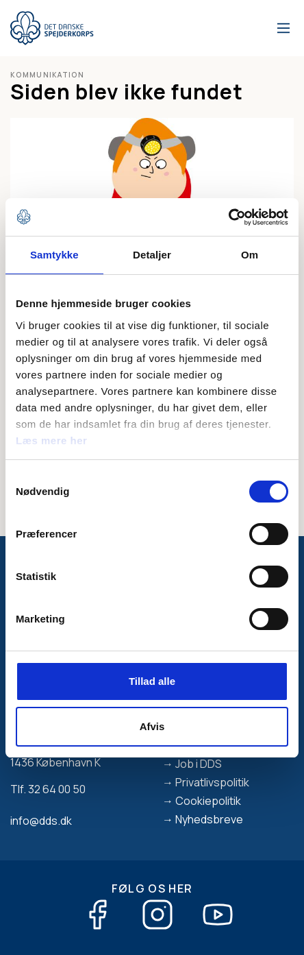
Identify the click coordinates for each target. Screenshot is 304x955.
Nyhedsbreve (209, 819)
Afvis (152, 726)
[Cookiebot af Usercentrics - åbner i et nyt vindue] (228, 217)
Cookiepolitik (208, 800)
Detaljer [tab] (152, 255)
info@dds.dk (41, 820)
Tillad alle (152, 681)
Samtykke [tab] (54, 255)
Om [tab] (249, 255)
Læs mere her (51, 440)
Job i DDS (198, 763)
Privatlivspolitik (212, 782)
